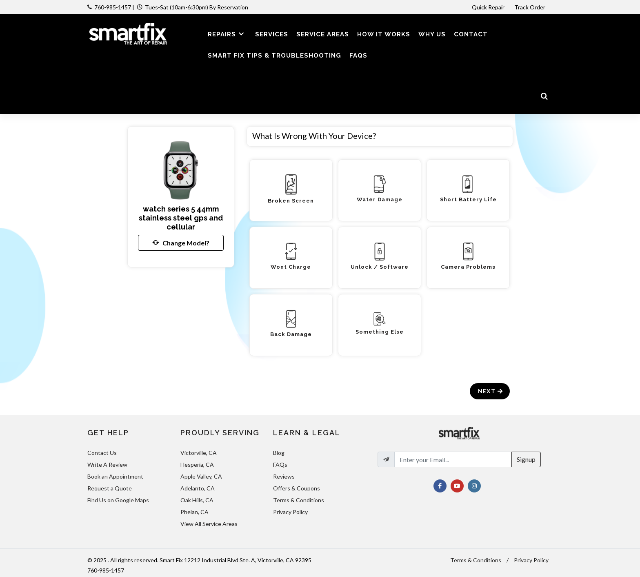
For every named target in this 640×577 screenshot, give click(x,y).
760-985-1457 (112, 7)
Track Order (530, 7)
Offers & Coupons (296, 488)
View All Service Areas (209, 523)
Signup (526, 459)
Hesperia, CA (197, 464)
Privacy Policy (290, 511)
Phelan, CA (194, 511)
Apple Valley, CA (201, 476)
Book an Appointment (115, 476)
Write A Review (107, 464)
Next (491, 391)
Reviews (284, 476)
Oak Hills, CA (196, 500)
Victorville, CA (198, 452)
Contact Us (102, 452)
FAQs (280, 464)
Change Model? (180, 242)
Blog (278, 452)
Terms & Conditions (298, 500)
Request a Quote (109, 488)
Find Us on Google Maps (118, 500)
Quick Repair (488, 7)
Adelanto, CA (197, 488)
